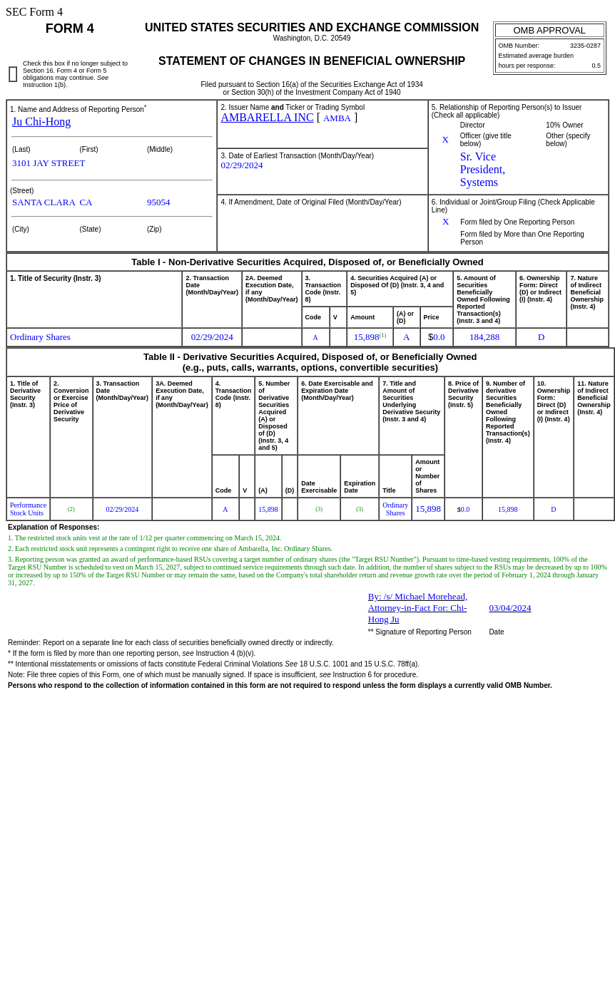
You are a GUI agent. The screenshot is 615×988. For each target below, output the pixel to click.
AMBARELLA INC (266, 117)
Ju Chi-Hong (41, 121)
